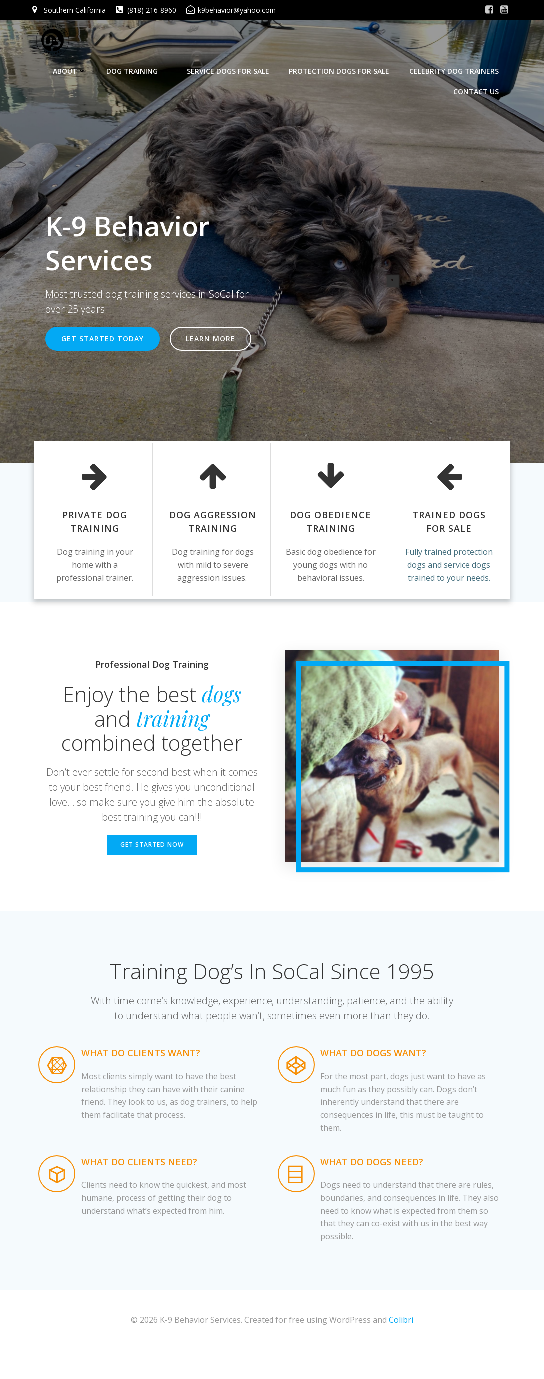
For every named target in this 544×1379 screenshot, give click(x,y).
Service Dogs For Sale (231, 65)
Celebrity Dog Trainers (457, 65)
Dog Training (139, 65)
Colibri (401, 1349)
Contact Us (479, 85)
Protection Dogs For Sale (342, 65)
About (72, 65)
